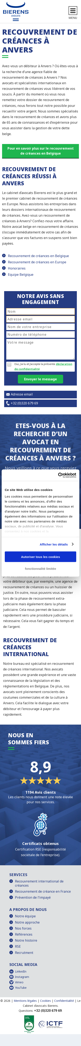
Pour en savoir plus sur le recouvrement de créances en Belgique (40, 151)
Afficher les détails (54, 544)
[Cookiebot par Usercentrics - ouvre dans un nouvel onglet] (58, 475)
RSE (18, 946)
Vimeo (19, 982)
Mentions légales (25, 1001)
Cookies (45, 1001)
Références (23, 934)
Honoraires (17, 268)
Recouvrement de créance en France (43, 891)
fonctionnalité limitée (40, 568)
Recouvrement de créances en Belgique (38, 256)
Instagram (22, 977)
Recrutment (24, 952)
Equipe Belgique (20, 274)
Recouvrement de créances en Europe (37, 262)
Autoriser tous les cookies (40, 557)
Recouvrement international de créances (39, 883)
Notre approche (27, 922)
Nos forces (23, 928)
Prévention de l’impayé (33, 897)
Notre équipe (25, 916)
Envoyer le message (40, 379)
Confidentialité (64, 1001)
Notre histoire (26, 940)
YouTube (21, 988)
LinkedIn (20, 971)
